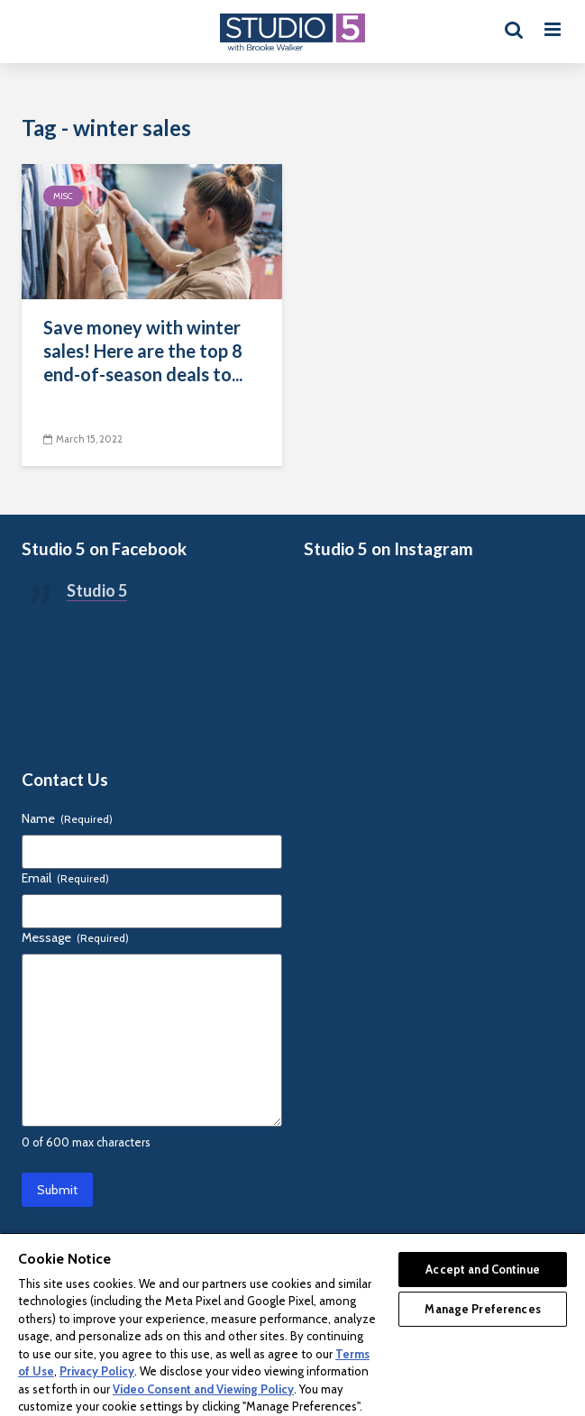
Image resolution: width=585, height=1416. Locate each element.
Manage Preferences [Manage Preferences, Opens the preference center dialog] (482, 1309)
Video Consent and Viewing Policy (203, 1389)
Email (65, 878)
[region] (292, 1324)
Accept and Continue (482, 1269)
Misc (63, 196)
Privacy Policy (96, 1371)
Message (75, 937)
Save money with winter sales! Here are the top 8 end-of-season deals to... (142, 350)
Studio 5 (97, 590)
